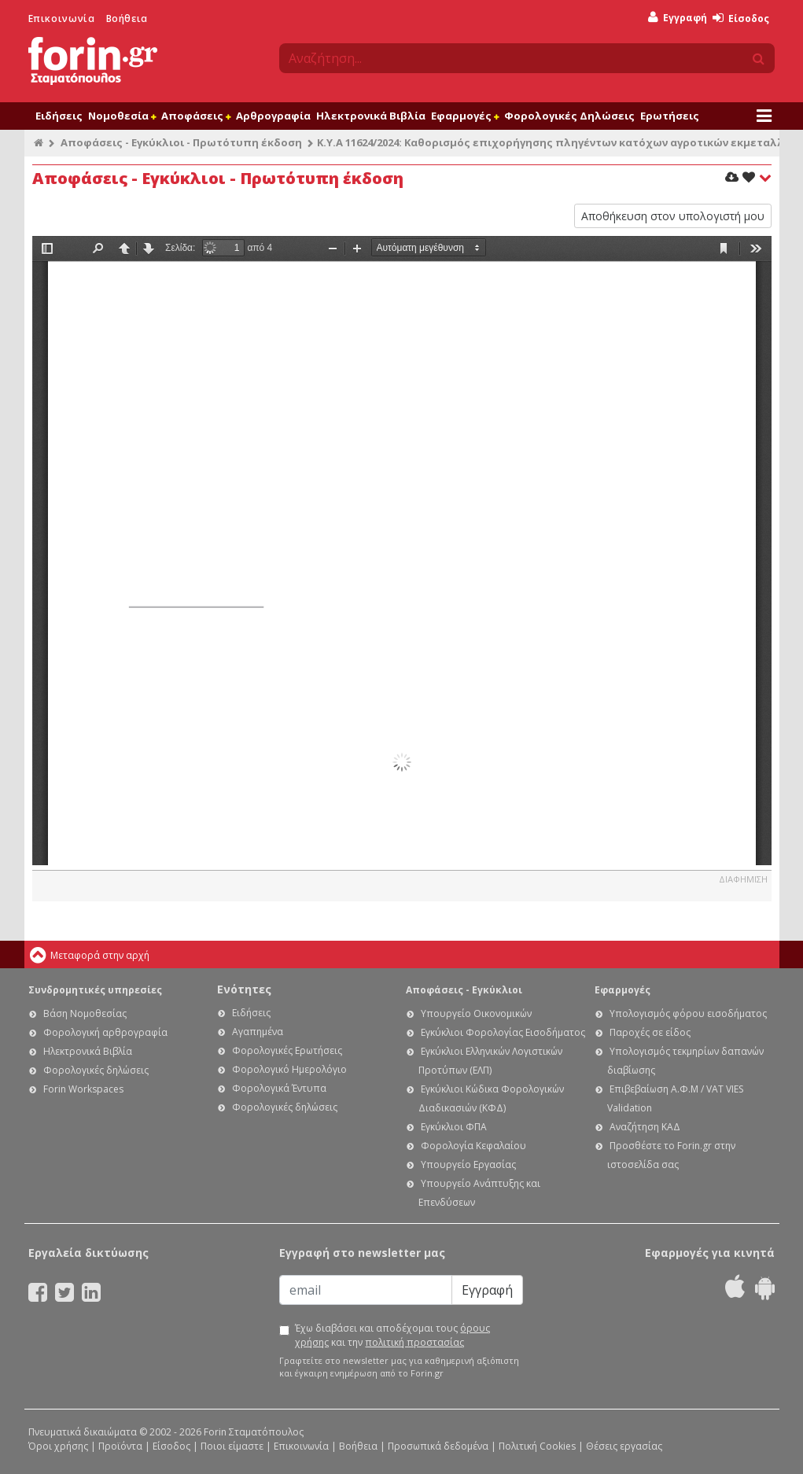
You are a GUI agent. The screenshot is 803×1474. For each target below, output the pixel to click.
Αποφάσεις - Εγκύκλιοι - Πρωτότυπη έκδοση (181, 142)
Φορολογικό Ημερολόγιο (289, 1069)
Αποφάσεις (195, 116)
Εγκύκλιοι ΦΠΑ (454, 1126)
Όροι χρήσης (58, 1446)
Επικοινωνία (61, 18)
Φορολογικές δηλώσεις (96, 1070)
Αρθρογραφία (273, 116)
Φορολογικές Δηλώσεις (569, 116)
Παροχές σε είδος (650, 1032)
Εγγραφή (677, 17)
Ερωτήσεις (669, 116)
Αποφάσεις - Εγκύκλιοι (464, 990)
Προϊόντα (120, 1446)
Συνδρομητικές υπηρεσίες (95, 990)
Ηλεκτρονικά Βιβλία (370, 116)
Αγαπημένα (257, 1031)
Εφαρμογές (465, 116)
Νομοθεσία (122, 116)
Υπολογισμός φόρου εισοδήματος (688, 1013)
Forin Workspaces (83, 1089)
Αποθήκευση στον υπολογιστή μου (672, 215)
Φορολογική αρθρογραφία (105, 1032)
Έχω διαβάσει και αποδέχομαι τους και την (392, 1335)
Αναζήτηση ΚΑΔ (645, 1126)
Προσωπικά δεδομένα (438, 1446)
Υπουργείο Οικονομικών (476, 1013)
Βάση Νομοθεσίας (85, 1013)
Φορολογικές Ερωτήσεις (287, 1050)
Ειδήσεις (59, 116)
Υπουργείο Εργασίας (468, 1164)
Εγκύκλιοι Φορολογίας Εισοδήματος (503, 1032)
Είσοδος (741, 18)
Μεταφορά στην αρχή (99, 955)
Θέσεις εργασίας (624, 1446)
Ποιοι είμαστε (232, 1446)
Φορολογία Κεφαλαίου (473, 1145)
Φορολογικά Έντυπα (279, 1088)
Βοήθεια (127, 18)
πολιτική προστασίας (414, 1342)
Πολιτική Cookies (537, 1446)
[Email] (365, 1290)
